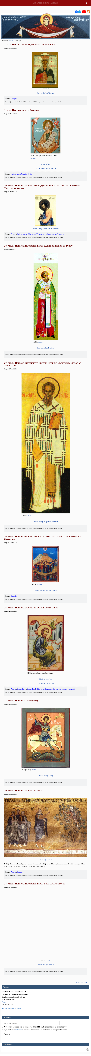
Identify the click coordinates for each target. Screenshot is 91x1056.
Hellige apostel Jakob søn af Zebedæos (30, 234)
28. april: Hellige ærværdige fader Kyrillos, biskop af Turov (38, 245)
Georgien (14, 99)
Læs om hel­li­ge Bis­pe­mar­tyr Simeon (45, 522)
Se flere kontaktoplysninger (11, 1008)
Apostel (13, 234)
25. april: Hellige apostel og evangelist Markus (31, 607)
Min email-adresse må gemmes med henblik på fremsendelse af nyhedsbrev (34, 1027)
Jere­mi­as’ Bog (45, 164)
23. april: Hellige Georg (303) (21, 700)
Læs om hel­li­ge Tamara (45, 93)
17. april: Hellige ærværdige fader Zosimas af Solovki (34, 883)
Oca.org (47, 960)
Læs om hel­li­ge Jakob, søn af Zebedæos (45, 229)
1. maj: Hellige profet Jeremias (21, 110)
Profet (30, 174)
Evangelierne (21, 689)
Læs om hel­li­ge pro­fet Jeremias (45, 168)
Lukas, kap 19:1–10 (45, 859)
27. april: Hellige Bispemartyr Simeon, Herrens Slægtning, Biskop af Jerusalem (42, 364)
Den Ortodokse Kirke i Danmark (45, 3)
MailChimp (18, 1030)
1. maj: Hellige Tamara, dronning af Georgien (29, 44)
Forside (11, 40)
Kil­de (34, 770)
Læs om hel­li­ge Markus (46, 683)
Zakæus (19, 872)
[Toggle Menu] (86, 3)
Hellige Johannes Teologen (54, 234)
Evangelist (30, 689)
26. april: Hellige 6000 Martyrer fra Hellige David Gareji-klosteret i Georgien (43, 538)
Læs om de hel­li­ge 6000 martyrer (45, 590)
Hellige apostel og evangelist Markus (48, 689)
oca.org (47, 88)
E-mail (4, 1002)
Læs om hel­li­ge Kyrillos (45, 348)
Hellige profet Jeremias (19, 174)
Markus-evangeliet (68, 689)
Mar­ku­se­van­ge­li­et (45, 679)
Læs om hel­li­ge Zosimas (45, 965)
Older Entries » (81, 982)
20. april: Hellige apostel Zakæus (23, 790)
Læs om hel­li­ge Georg (45, 776)
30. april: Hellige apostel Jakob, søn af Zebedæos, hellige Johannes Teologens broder (42, 187)
